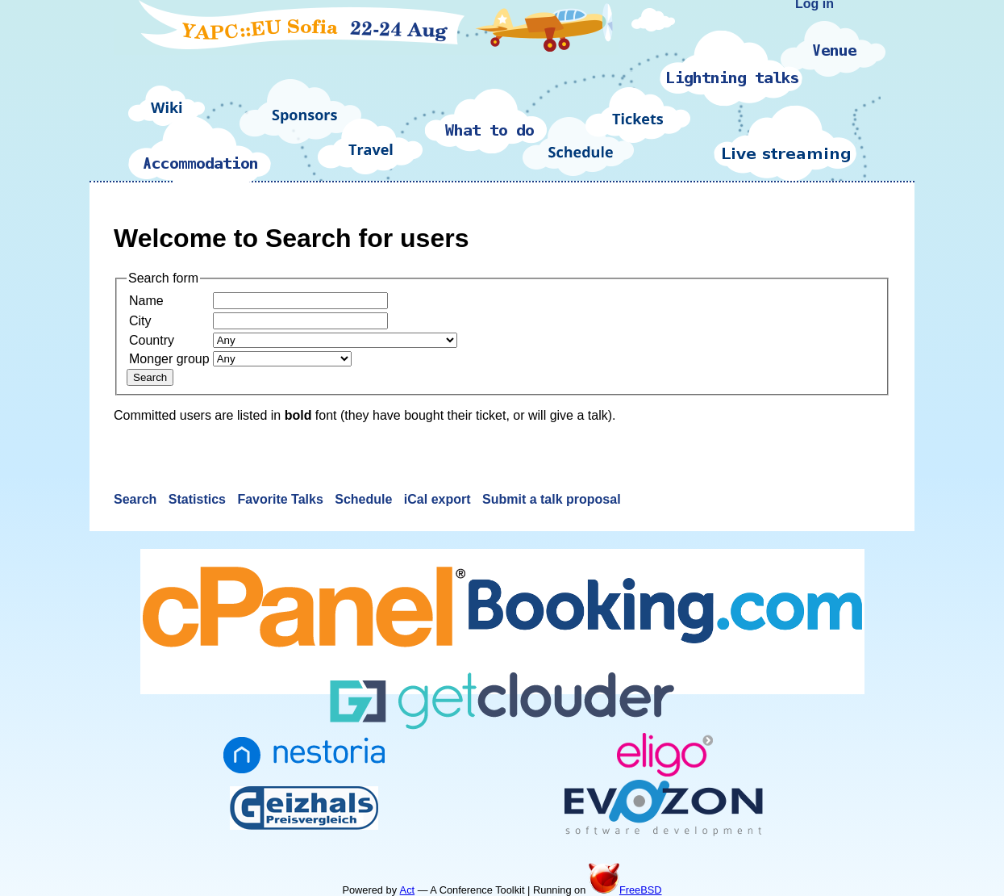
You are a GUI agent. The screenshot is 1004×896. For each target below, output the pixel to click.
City (140, 321)
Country (151, 340)
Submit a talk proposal (551, 499)
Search (137, 499)
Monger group (169, 359)
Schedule (365, 499)
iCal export (439, 499)
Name (146, 301)
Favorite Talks (282, 499)
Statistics (199, 499)
